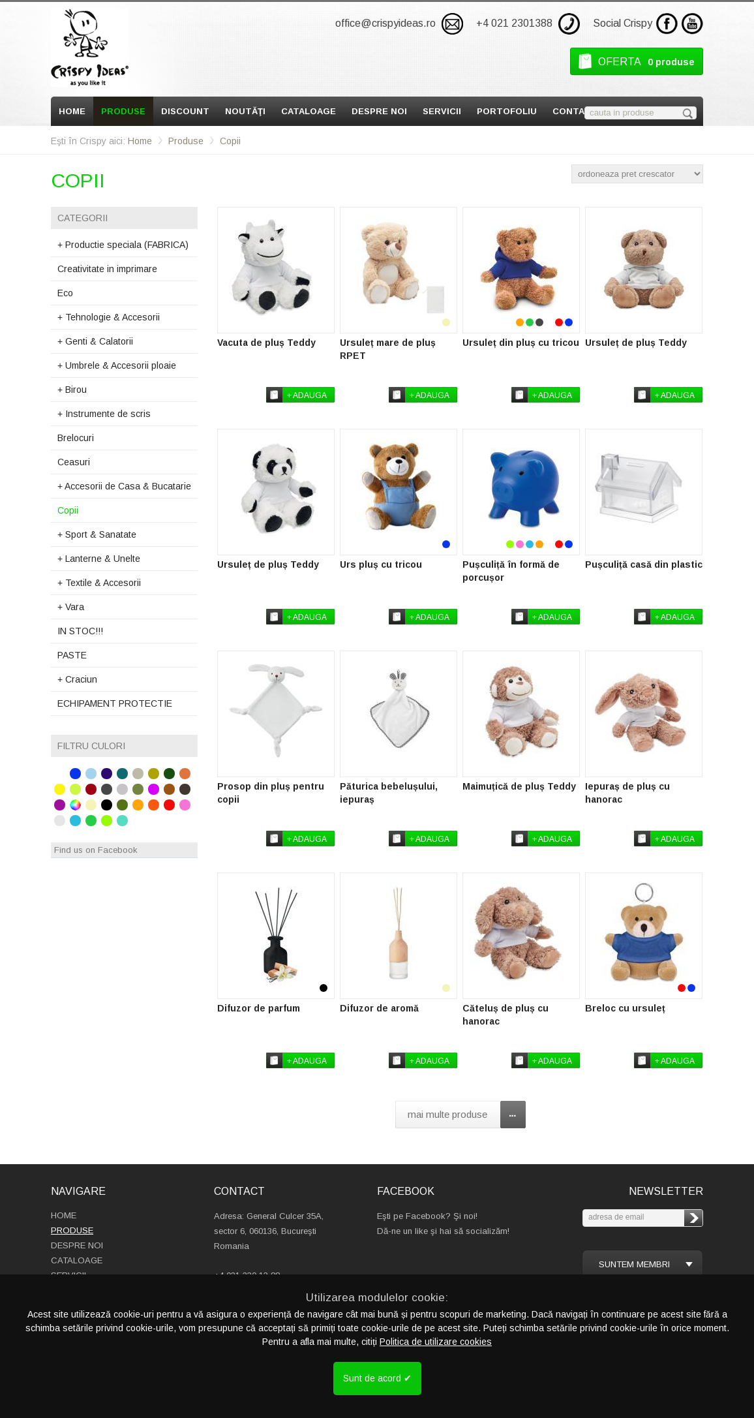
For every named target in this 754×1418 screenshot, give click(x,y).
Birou (72, 389)
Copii (230, 141)
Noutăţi (245, 111)
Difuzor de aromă (379, 1008)
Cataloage (308, 111)
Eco (65, 293)
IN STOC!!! (80, 631)
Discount (185, 111)
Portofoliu (507, 111)
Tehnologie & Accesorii (108, 317)
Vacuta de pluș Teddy (266, 342)
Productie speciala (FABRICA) (122, 244)
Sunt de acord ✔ (377, 1378)
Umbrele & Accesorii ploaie (116, 365)
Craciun (77, 679)
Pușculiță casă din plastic (643, 564)
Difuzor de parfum (258, 1008)
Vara (70, 607)
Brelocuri (75, 438)
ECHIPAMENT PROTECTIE (114, 703)
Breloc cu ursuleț (625, 1008)
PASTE (72, 655)
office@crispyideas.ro (385, 23)
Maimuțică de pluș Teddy (519, 786)
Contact (574, 111)
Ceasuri (73, 462)
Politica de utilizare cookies (436, 1341)
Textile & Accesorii (99, 583)
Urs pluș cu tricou (381, 564)
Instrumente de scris (104, 413)
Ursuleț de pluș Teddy (636, 342)
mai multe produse (447, 1114)
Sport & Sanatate (96, 534)
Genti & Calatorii (95, 341)
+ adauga (307, 395)
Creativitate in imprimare (107, 269)
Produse (123, 111)
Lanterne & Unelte (98, 558)
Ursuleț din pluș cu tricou (520, 342)
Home (72, 111)
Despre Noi (379, 111)
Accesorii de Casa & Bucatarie (124, 486)
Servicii (442, 111)
